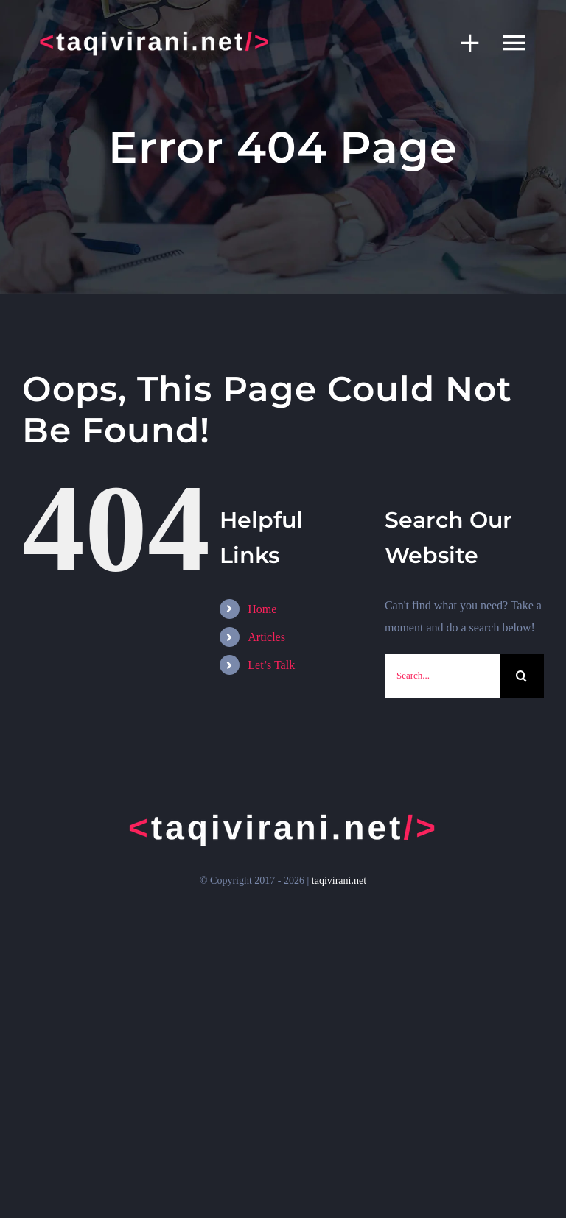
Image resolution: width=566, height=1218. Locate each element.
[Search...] (442, 676)
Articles (266, 637)
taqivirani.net (339, 880)
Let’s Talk (271, 665)
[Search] (522, 676)
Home (262, 609)
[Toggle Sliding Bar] (463, 42)
